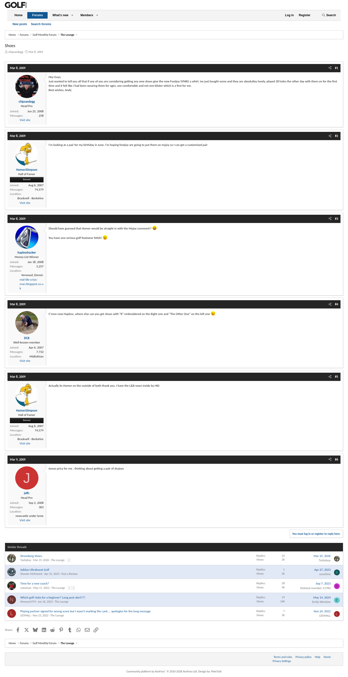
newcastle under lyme (29, 516)
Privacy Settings (282, 661)
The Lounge (58, 560)
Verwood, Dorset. (32, 275)
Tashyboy (25, 560)
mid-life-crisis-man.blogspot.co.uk (31, 284)
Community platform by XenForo (162, 671)
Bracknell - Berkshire (30, 198)
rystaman (25, 588)
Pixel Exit (216, 671)
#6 (336, 459)
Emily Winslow (321, 602)
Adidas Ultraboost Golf (34, 569)
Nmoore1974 (28, 601)
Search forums (41, 24)
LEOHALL (25, 615)
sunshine (325, 574)
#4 (336, 304)
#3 (336, 219)
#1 (336, 68)
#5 (336, 376)
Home (18, 15)
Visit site (25, 120)
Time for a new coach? (34, 583)
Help (317, 657)
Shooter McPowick (31, 574)
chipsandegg (15, 52)
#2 (336, 136)
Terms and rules (283, 657)
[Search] (328, 15)
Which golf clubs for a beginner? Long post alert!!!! (52, 597)
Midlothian (36, 356)
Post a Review (69, 574)
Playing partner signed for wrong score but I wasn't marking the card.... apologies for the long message (85, 611)
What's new (60, 15)
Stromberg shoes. (31, 556)
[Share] (330, 68)
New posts (20, 24)
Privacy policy (304, 657)
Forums (37, 15)
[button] (72, 15)
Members (86, 15)
